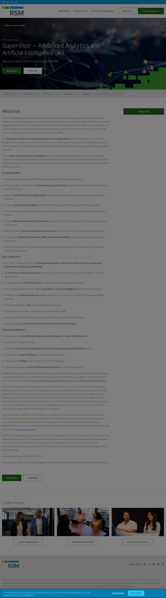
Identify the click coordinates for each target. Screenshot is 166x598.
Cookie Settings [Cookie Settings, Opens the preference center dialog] (118, 595)
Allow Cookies (136, 595)
